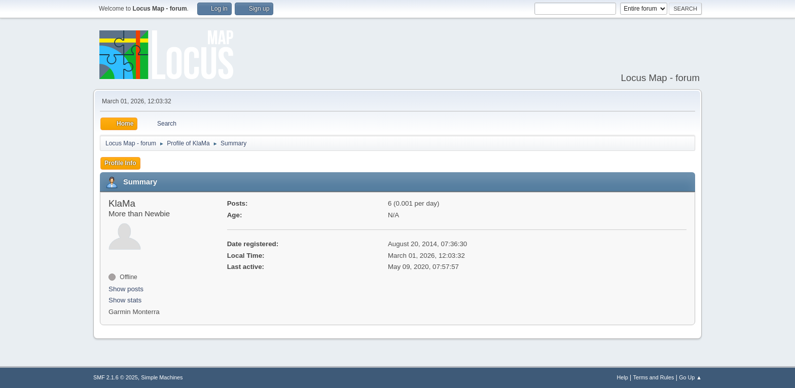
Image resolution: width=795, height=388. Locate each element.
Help (622, 377)
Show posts (126, 289)
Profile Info (120, 163)
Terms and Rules (653, 377)
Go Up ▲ (690, 377)
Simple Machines (162, 377)
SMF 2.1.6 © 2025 (115, 377)
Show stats (125, 300)
